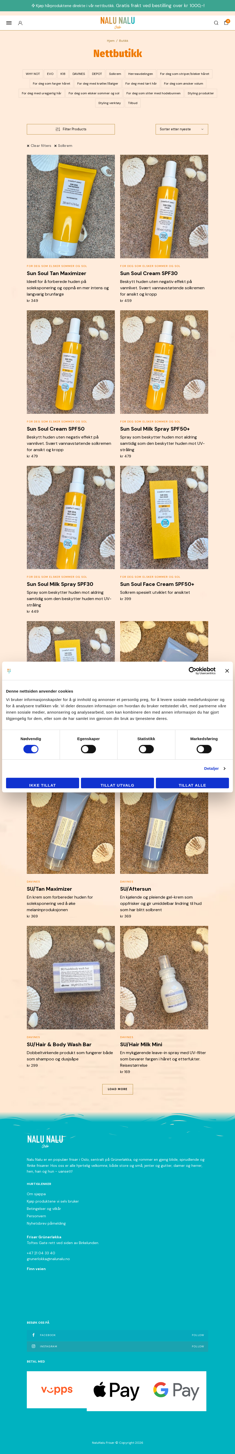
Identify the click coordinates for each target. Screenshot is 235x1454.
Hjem (111, 41)
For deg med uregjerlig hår (42, 93)
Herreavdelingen (140, 74)
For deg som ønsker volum (183, 83)
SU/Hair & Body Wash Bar (59, 1044)
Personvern (36, 1216)
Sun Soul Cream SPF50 (56, 428)
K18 (62, 74)
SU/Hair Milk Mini (141, 1044)
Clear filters (41, 145)
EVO (50, 74)
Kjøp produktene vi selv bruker (53, 1201)
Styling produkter (201, 93)
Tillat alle (192, 785)
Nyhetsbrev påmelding (46, 1223)
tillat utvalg (117, 785)
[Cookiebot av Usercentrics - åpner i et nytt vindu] (193, 671)
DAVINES (79, 74)
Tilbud (132, 103)
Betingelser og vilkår (44, 1208)
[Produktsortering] (182, 129)
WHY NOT (33, 74)
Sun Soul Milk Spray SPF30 (60, 584)
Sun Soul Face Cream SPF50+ (157, 584)
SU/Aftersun (135, 888)
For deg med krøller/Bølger (97, 83)
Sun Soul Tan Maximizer (56, 273)
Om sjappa (36, 1194)
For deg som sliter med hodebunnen (153, 93)
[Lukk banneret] (227, 671)
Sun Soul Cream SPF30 (149, 273)
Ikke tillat (42, 785)
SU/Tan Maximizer (49, 888)
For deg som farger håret (51, 83)
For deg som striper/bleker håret (184, 74)
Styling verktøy (109, 103)
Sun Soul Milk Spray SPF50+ (155, 428)
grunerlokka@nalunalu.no (48, 1258)
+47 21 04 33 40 (41, 1253)
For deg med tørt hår (141, 83)
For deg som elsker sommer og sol (94, 93)
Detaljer (211, 768)
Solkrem (115, 74)
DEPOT (97, 74)
